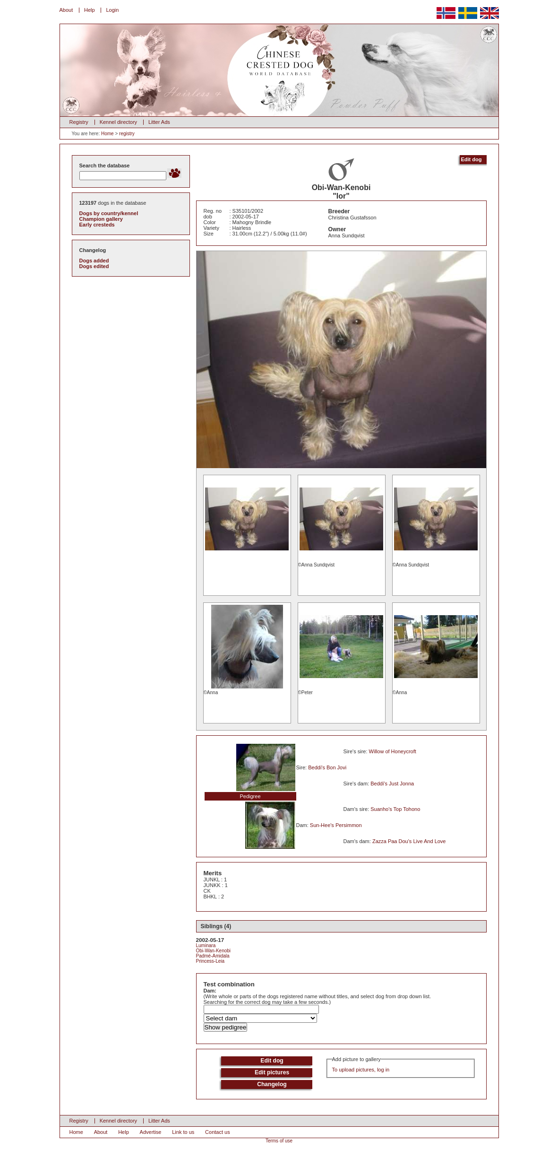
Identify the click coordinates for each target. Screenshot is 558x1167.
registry (127, 133)
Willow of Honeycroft (392, 751)
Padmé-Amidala (213, 955)
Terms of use (279, 1140)
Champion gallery (101, 219)
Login (112, 10)
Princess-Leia (210, 961)
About (66, 10)
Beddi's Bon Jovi (327, 767)
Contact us (217, 1132)
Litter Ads (159, 122)
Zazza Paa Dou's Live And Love (409, 841)
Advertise (151, 1132)
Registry (78, 122)
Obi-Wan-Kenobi (213, 950)
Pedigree (250, 796)
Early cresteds (97, 224)
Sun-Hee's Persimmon (336, 825)
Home (107, 133)
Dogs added (94, 260)
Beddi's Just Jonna (392, 783)
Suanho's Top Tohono (395, 809)
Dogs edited (94, 266)
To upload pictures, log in (361, 1069)
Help (89, 10)
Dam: (210, 990)
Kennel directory (118, 122)
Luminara (206, 945)
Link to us (183, 1132)
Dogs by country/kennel (108, 213)
